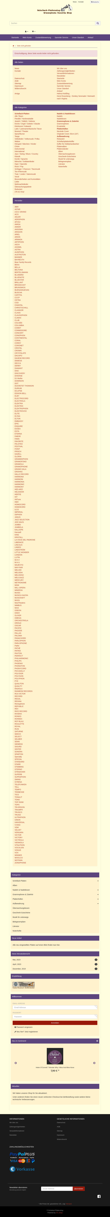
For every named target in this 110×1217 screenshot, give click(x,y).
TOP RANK (19, 802)
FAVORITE (19, 441)
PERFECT (19, 656)
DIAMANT (19, 368)
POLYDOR (19, 674)
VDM (17, 827)
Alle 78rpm (19, 116)
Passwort (17, 1013)
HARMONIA (19, 482)
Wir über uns (62, 68)
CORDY (18, 343)
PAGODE (18, 631)
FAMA (17, 439)
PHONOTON (20, 666)
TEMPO (18, 790)
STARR (17, 764)
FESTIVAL (19, 446)
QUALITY (18, 686)
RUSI (17, 729)
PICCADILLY (20, 671)
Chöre (17, 146)
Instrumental (19, 149)
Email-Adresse (19, 1003)
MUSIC (17, 593)
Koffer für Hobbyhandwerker (68, 144)
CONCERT (19, 333)
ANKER (18, 227)
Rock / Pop (19, 167)
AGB (16, 81)
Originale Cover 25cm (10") (67, 134)
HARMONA (19, 477)
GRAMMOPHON (21, 459)
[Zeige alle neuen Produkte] (97, 1041)
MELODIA (19, 573)
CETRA (18, 300)
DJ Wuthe (18, 378)
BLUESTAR (19, 280)
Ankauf (90, 37)
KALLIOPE (19, 530)
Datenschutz (20, 78)
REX (16, 709)
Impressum (19, 86)
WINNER (18, 855)
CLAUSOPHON (21, 315)
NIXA (17, 608)
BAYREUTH (19, 260)
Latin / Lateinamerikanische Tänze (28, 129)
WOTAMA (19, 860)
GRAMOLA (19, 464)
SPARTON (19, 754)
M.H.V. (17, 562)
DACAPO (18, 356)
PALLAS (18, 633)
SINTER (18, 749)
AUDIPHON (19, 252)
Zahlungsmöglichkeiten (66, 71)
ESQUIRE (19, 426)
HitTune (18, 499)
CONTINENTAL (21, 338)
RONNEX (18, 719)
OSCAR (18, 626)
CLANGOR (19, 310)
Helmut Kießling (63, 94)
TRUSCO (18, 812)
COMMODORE (21, 330)
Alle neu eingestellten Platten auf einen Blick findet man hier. (36, 945)
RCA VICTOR (20, 694)
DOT (16, 383)
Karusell (18, 532)
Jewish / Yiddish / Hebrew (25, 121)
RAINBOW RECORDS (23, 691)
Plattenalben (62, 146)
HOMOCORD (20, 504)
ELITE (17, 414)
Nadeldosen (61, 119)
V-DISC (18, 825)
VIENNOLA (19, 843)
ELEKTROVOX (21, 411)
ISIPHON (18, 515)
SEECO (18, 734)
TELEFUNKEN (20, 784)
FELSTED (19, 444)
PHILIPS (18, 661)
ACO (16, 214)
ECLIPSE (18, 391)
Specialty (18, 757)
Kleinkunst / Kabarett (23, 126)
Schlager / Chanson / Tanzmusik (27, 169)
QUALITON (19, 684)
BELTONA (19, 270)
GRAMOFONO (20, 462)
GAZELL (18, 454)
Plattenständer (62, 149)
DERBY (18, 366)
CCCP (17, 298)
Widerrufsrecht (20, 88)
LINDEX (18, 547)
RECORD (18, 696)
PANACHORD (20, 638)
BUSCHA (18, 292)
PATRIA (18, 651)
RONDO (18, 716)
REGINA (18, 701)
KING (17, 535)
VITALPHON (20, 845)
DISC (17, 371)
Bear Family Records (23, 262)
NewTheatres (20, 603)
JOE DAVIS (19, 522)
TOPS (17, 805)
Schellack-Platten (56, 881)
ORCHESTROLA (21, 620)
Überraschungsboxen (66, 154)
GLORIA (18, 456)
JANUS (17, 517)
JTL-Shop (59, 1213)
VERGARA (19, 832)
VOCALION (19, 848)
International (19, 151)
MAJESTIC (19, 565)
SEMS (17, 742)
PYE (16, 681)
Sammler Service (61, 37)
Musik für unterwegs (66, 159)
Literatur (61, 164)
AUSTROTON (20, 255)
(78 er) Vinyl (19, 192)
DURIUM (18, 388)
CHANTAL (19, 305)
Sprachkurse (20, 134)
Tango (17, 136)
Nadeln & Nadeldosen (56, 890)
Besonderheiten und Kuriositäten (27, 179)
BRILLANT (19, 282)
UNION (17, 820)
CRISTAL (18, 348)
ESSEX (18, 429)
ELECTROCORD (21, 398)
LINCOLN (18, 545)
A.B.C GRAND (20, 212)
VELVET (18, 830)
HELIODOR (19, 492)
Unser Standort (78, 37)
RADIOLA (18, 689)
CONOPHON (20, 335)
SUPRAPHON (20, 777)
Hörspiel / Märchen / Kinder (25, 144)
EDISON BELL (20, 393)
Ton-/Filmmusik (21, 172)
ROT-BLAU (19, 721)
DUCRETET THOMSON (24, 386)
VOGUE (18, 850)
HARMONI (19, 479)
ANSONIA (19, 229)
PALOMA (18, 636)
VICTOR (18, 835)
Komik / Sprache (21, 159)
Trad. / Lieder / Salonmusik (25, 174)
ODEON (18, 610)
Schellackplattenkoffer (65, 141)
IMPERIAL (19, 512)
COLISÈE (18, 323)
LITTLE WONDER (22, 552)
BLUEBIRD (19, 275)
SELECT (18, 737)
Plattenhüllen (56, 899)
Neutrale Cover (63, 131)
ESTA (17, 431)
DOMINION (19, 381)
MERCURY (19, 580)
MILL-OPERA (20, 588)
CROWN (18, 351)
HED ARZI (19, 489)
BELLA (17, 267)
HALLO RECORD (22, 474)
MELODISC (19, 575)
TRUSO (18, 815)
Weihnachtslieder (21, 184)
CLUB (17, 320)
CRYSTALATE (20, 353)
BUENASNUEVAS (22, 290)
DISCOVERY (20, 373)
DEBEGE (18, 361)
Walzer (17, 141)
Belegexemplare (64, 161)
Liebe (17, 182)
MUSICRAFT (20, 598)
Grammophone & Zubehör (56, 894)
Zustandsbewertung (43, 37)
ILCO (17, 510)
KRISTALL (19, 537)
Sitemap (18, 83)
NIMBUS (18, 605)
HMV (17, 502)
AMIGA (17, 224)
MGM (17, 585)
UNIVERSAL (20, 822)
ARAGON (18, 232)
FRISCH (18, 451)
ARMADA (18, 239)
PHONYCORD (20, 668)
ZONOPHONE (20, 863)
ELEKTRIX (19, 406)
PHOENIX (19, 663)
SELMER (18, 739)
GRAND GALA (20, 469)
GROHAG (19, 472)
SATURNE (19, 731)
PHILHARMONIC (21, 658)
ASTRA (18, 250)
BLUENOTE (19, 277)
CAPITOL (18, 295)
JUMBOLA (19, 527)
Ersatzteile (61, 126)
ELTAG (17, 416)
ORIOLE (18, 623)
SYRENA (18, 782)
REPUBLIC (19, 706)
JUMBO (18, 525)
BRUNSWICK (20, 287)
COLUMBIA (19, 325)
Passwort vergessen (23, 1027)
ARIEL (17, 234)
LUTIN (17, 557)
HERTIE (18, 494)
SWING (18, 779)
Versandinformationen (65, 73)
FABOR (18, 436)
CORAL (18, 340)
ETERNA (18, 434)
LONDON (18, 555)
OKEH (17, 613)
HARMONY (19, 487)
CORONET (19, 346)
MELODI (18, 570)
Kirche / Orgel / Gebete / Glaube (27, 124)
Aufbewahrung (56, 903)
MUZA (17, 600)
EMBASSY (19, 421)
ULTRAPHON (20, 817)
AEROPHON (20, 219)
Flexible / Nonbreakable (24, 119)
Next (94, 1063)
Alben (60, 151)
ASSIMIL (18, 247)
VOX (16, 853)
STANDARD (19, 762)
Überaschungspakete (23, 187)
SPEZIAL (18, 759)
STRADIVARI (20, 772)
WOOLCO (19, 858)
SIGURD (18, 747)
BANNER (18, 257)
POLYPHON (19, 679)
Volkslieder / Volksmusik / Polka (27, 139)
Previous (16, 1063)
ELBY (17, 396)
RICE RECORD (21, 711)
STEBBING (19, 767)
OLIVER (18, 615)
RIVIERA (18, 714)
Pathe (17, 646)
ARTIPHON (19, 242)
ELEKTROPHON (21, 409)
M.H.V (17, 560)
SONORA (18, 752)
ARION (17, 237)
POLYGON (19, 676)
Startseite (15, 37)
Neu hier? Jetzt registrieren (26, 1032)
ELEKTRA (19, 403)
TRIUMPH (19, 810)
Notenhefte (62, 167)
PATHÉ (17, 648)
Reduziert (18, 189)
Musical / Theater (21, 131)
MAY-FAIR (19, 567)
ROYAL (17, 726)
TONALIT (18, 797)
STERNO (18, 769)
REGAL (18, 699)
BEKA (17, 265)
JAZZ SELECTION (22, 520)
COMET (18, 328)
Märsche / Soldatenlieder (24, 161)
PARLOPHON (20, 641)
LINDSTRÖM (20, 550)
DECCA (18, 363)
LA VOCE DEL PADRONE (25, 540)
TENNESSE (19, 792)
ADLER (18, 217)
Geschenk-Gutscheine (67, 156)
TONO (17, 800)
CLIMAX (18, 318)
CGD (17, 303)
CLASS (17, 313)
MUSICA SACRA (21, 595)
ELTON (17, 419)
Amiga (17, 94)
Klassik (17, 156)
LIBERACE (19, 542)
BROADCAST (20, 285)
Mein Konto (27, 37)
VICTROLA (19, 840)
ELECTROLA (20, 401)
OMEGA (18, 618)
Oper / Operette (21, 164)
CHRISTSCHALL (21, 308)
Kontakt (80, 2)
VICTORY (19, 837)
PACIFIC (18, 628)
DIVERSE (18, 376)
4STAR (17, 209)
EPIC (17, 424)
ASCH (17, 245)
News (75, 2)
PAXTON (18, 653)
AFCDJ (17, 222)
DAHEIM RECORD (22, 358)
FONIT (17, 449)
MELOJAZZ (19, 578)
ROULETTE (19, 724)
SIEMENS (19, 744)
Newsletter (61, 76)
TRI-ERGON (20, 807)
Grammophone (63, 124)
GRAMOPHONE (21, 467)
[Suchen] (52, 23)
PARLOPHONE (21, 643)
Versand (69, 1204)
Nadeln (59, 116)
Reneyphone (20, 704)
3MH (16, 207)
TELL (17, 787)
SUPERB (18, 774)
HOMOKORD (20, 507)
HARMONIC (19, 484)
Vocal (17, 177)
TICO (17, 795)
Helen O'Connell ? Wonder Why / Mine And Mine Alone (55, 1067)
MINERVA (19, 590)
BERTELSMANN (21, 272)
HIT (16, 497)
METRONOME (20, 583)
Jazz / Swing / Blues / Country (26, 154)
